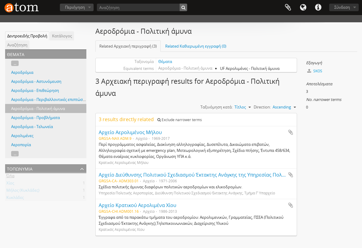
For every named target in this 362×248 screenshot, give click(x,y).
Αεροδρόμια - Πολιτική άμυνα (38, 108)
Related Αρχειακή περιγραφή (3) (128, 46)
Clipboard (287, 7)
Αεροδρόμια (22, 72)
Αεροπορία (21, 144)
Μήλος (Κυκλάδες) (22, 191)
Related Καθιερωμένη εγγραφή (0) (195, 46)
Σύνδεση (342, 7)
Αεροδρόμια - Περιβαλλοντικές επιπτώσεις (49, 99)
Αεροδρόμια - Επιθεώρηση (35, 90)
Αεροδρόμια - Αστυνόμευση (36, 81)
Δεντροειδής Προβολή (27, 36)
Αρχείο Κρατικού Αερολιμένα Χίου (137, 205)
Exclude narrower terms (179, 119)
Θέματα (165, 61)
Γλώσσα (303, 7)
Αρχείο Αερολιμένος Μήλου (130, 132)
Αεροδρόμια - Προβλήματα (35, 117)
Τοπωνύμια (19, 168)
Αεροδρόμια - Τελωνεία (32, 126)
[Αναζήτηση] (142, 7)
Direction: (262, 107)
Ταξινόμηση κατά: (216, 107)
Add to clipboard (291, 132)
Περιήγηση (75, 7)
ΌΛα (10, 177)
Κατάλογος (62, 36)
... (15, 63)
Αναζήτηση (17, 45)
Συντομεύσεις (318, 7)
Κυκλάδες (15, 198)
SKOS (314, 71)
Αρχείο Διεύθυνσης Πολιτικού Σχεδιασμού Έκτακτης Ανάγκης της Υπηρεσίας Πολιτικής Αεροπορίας (211, 174)
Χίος (10, 184)
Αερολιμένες (22, 135)
